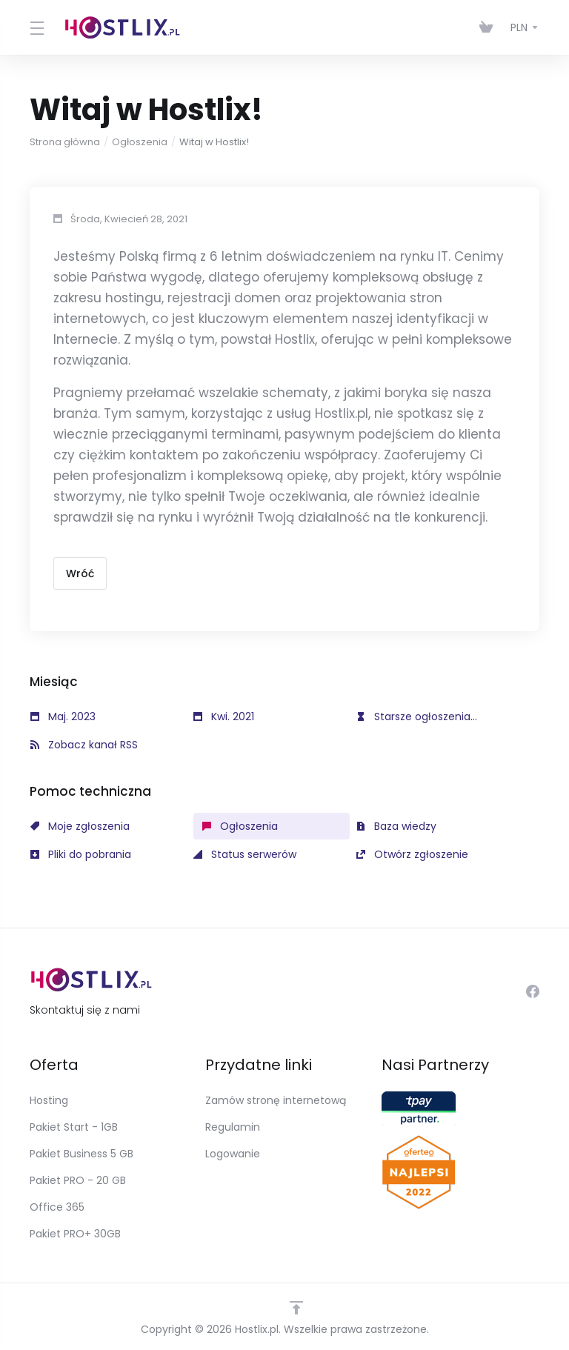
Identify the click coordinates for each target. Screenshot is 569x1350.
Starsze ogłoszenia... (416, 716)
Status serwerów (244, 854)
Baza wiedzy (396, 826)
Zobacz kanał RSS (84, 744)
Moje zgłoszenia (80, 826)
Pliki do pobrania (80, 854)
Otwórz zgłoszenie (412, 854)
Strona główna (65, 142)
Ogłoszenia (139, 142)
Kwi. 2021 (223, 716)
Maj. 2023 (63, 716)
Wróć (80, 573)
